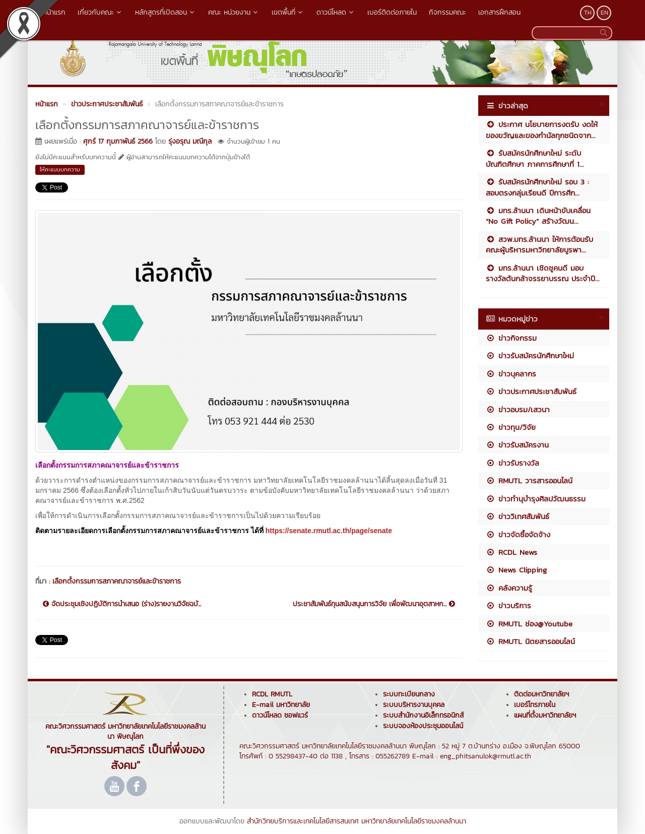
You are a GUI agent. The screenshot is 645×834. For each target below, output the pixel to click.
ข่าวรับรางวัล (512, 463)
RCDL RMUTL (272, 694)
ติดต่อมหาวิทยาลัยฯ (541, 694)
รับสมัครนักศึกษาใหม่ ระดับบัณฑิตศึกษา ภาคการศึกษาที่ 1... (535, 158)
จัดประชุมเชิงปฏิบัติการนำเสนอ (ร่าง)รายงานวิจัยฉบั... (122, 604)
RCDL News (511, 552)
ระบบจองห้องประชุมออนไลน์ (423, 726)
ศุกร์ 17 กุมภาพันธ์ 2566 (118, 141)
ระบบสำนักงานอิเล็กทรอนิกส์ (423, 715)
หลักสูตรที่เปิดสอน (165, 12)
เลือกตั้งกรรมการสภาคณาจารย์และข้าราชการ (116, 581)
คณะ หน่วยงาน (234, 12)
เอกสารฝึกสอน (499, 12)
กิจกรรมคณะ (447, 12)
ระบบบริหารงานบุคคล (413, 704)
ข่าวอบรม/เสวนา (518, 409)
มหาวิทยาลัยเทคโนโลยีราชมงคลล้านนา (413, 821)
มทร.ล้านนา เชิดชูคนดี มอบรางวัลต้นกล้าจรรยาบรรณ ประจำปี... (543, 273)
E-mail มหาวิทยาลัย (281, 704)
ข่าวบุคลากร (511, 373)
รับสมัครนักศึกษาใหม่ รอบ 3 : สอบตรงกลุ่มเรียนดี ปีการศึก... (537, 187)
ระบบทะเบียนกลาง (409, 694)
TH (588, 12)
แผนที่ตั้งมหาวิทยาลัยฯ (545, 715)
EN (604, 12)
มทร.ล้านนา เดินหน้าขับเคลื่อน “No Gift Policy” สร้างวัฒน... (538, 216)
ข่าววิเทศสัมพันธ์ (517, 516)
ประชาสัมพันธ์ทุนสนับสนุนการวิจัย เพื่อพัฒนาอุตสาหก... (374, 604)
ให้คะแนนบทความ (60, 169)
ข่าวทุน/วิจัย (511, 427)
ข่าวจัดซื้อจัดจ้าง (518, 534)
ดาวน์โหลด (335, 12)
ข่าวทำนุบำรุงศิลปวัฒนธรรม (536, 498)
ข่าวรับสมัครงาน (517, 445)
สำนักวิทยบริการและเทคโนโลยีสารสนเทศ (303, 821)
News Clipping (516, 569)
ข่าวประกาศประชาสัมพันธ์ (531, 391)
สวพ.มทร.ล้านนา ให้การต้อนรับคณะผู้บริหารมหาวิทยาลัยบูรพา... (539, 244)
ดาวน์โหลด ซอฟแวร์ (280, 715)
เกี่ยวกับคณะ (100, 12)
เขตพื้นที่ (288, 12)
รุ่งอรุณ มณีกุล (190, 141)
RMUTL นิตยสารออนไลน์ (530, 641)
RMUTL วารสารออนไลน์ (529, 480)
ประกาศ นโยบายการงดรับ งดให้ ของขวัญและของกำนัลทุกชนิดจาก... (542, 129)
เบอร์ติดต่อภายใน (392, 12)
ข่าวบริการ (508, 605)
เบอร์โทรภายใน (534, 704)
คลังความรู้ (509, 588)
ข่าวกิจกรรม (511, 338)
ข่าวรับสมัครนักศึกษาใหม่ (530, 355)
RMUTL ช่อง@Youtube (529, 623)
